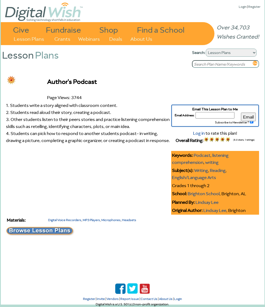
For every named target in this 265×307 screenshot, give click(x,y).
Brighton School (204, 194)
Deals (115, 38)
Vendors (113, 298)
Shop (108, 30)
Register (254, 6)
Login (243, 6)
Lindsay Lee (207, 202)
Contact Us (149, 298)
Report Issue (129, 298)
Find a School (160, 30)
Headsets (129, 220)
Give (21, 30)
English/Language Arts (194, 177)
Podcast (202, 155)
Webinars (89, 38)
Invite (101, 298)
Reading (218, 170)
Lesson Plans (29, 38)
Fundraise (63, 30)
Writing (201, 170)
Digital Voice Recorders (64, 220)
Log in (199, 133)
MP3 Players (91, 220)
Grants (62, 38)
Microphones (111, 220)
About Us (141, 38)
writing (211, 162)
